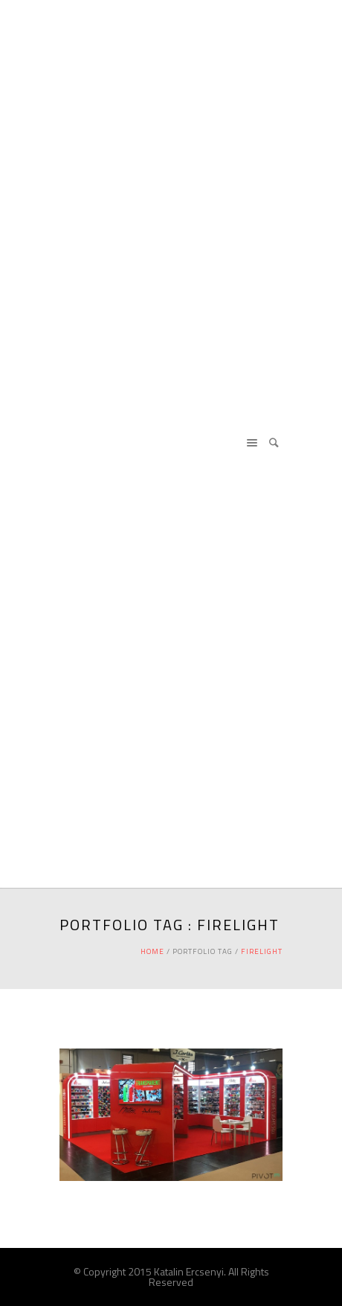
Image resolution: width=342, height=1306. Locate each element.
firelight (262, 951)
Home (152, 951)
